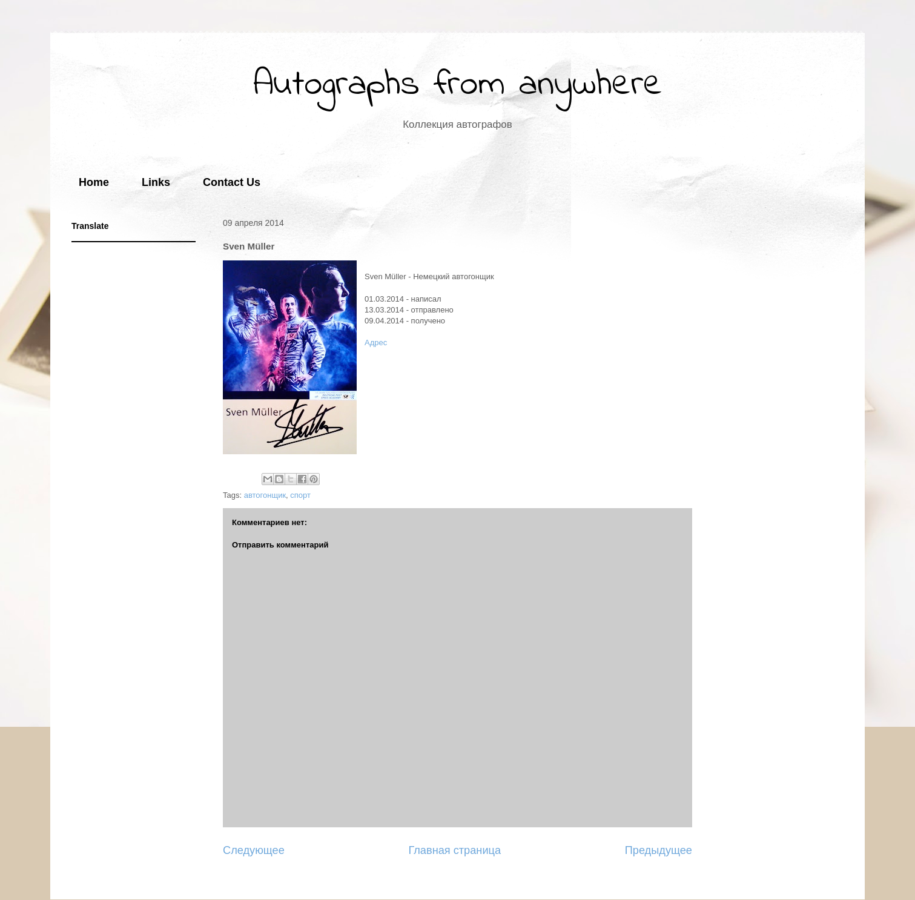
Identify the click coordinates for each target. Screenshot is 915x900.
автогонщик (265, 495)
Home (94, 182)
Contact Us (231, 182)
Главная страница (454, 850)
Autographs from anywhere (457, 85)
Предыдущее (658, 850)
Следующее (254, 850)
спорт (300, 495)
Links (156, 182)
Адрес (376, 342)
